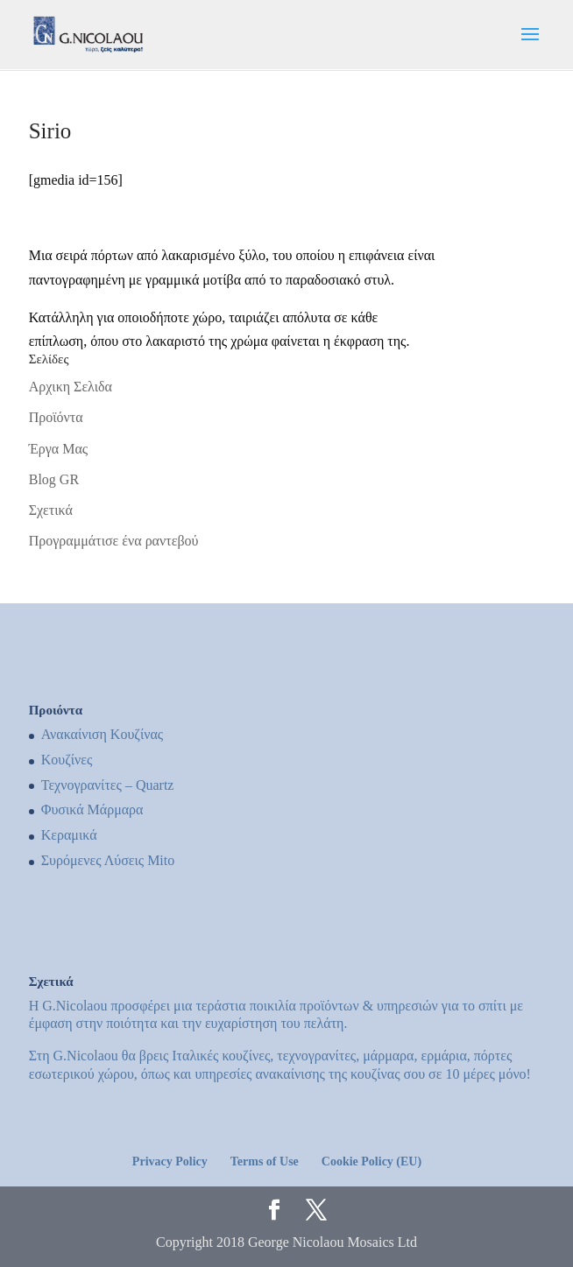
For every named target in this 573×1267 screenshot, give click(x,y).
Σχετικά (51, 510)
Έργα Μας (58, 448)
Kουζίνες (67, 759)
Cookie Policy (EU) (371, 1161)
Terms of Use (264, 1161)
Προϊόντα (56, 417)
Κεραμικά (69, 834)
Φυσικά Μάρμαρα (92, 809)
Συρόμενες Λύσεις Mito (108, 860)
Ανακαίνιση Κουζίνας (102, 734)
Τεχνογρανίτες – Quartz (107, 785)
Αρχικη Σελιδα (70, 386)
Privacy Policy (170, 1161)
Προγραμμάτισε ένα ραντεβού (114, 540)
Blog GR (54, 479)
